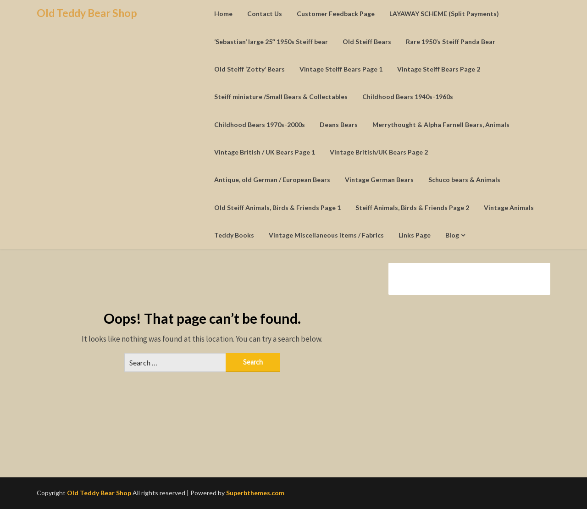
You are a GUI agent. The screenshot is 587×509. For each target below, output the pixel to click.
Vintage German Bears (379, 179)
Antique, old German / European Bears (272, 179)
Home (223, 13)
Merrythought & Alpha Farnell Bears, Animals (440, 124)
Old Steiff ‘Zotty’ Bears (249, 69)
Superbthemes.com (255, 493)
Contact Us (264, 13)
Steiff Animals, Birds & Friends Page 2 (412, 207)
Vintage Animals (509, 207)
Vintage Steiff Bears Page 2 (438, 69)
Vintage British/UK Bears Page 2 (379, 152)
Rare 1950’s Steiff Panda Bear (450, 41)
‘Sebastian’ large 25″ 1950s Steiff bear (271, 41)
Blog (452, 235)
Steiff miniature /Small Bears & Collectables (281, 96)
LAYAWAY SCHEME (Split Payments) (444, 13)
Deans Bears (339, 124)
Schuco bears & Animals (464, 179)
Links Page (415, 235)
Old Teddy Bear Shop (87, 12)
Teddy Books (234, 235)
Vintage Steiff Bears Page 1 (340, 69)
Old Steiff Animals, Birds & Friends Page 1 (277, 207)
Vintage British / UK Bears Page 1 (264, 152)
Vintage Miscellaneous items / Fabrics (326, 235)
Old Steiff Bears (367, 41)
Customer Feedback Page (336, 13)
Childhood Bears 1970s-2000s (259, 124)
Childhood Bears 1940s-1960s (407, 96)
